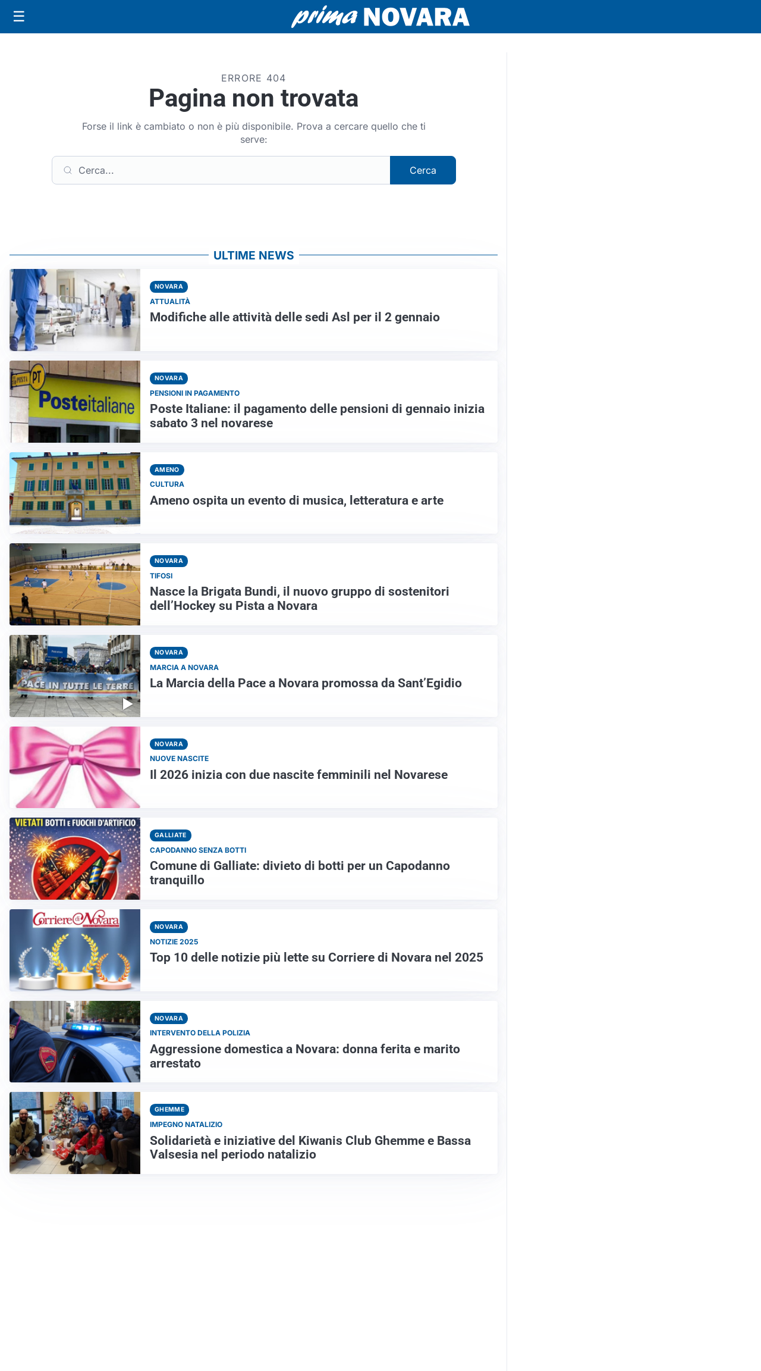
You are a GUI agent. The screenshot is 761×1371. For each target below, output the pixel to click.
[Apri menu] (19, 16)
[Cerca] (221, 170)
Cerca (423, 170)
